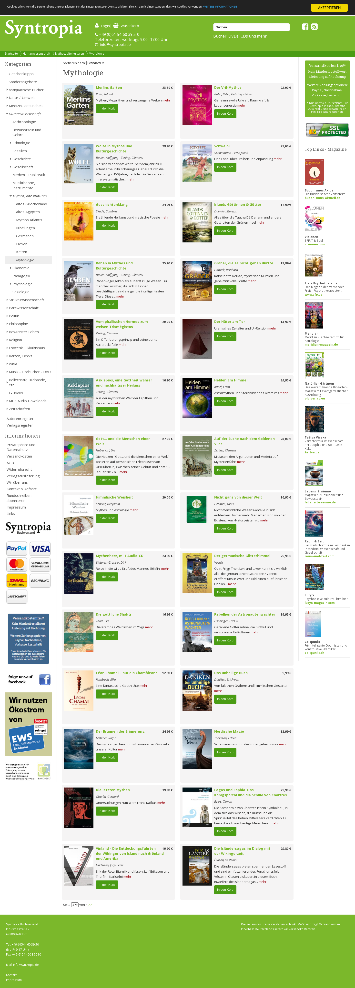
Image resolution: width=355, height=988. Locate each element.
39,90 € (167, 790)
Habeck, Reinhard (226, 270)
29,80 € (286, 848)
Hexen (21, 243)
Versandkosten (19, 456)
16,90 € (167, 380)
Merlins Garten (109, 87)
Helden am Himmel (230, 380)
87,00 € (167, 439)
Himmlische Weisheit (114, 497)
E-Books (16, 392)
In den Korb (107, 108)
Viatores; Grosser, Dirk (111, 562)
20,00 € (167, 321)
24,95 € (167, 204)
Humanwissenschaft (36, 53)
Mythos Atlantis (29, 219)
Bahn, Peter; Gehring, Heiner (233, 94)
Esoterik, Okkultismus (27, 347)
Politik (14, 315)
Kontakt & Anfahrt (22, 488)
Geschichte (21, 158)
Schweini (222, 146)
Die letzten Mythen (113, 790)
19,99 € (286, 263)
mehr (166, 100)
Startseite (11, 53)
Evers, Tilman (223, 801)
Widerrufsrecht (19, 469)
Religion (15, 339)
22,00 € (286, 87)
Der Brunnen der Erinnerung (120, 731)
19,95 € (286, 614)
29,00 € (286, 146)
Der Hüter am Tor (229, 321)
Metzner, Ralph (106, 738)
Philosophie (18, 323)
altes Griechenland (31, 203)
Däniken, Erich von (226, 679)
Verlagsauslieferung (23, 475)
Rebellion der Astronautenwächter (244, 614)
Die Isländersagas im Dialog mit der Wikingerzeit (242, 851)
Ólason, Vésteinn (225, 860)
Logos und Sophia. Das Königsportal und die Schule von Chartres (250, 792)
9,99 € (286, 673)
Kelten (21, 251)
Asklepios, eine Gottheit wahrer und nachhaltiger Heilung (124, 383)
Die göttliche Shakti (113, 614)
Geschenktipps (21, 73)
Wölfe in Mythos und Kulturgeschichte (114, 148)
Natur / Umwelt (22, 97)
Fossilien (19, 150)
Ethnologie (21, 142)
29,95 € (286, 556)
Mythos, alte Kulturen (69, 53)
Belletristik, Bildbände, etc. (27, 382)
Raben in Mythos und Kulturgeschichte (114, 265)
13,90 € (286, 321)
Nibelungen (25, 227)
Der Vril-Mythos (228, 87)
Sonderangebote (23, 81)
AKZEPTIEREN (329, 7)
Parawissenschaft (24, 307)
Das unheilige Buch (231, 672)
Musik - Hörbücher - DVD (30, 371)
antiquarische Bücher (26, 89)
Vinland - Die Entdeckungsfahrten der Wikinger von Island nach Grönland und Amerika (130, 853)
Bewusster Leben (24, 331)
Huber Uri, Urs (106, 450)
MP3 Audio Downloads (28, 400)
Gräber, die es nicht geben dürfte (243, 263)
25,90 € (167, 263)
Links (11, 513)
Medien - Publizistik (28, 174)
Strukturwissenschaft (26, 299)
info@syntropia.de (115, 44)
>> (90, 904)
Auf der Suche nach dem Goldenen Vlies (244, 441)
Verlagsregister (20, 425)
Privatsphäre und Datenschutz (21, 447)
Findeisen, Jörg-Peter (109, 865)
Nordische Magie (229, 731)
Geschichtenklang (112, 204)
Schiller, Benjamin (108, 504)
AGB (10, 462)
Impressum (16, 507)
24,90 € (286, 380)
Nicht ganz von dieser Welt (238, 497)
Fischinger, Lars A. (226, 621)
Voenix (218, 562)
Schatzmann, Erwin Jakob (231, 152)
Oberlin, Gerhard (107, 796)
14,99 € (286, 204)
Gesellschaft (22, 166)
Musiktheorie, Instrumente (23, 185)
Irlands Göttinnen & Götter (237, 204)
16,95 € (167, 614)
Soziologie (21, 291)
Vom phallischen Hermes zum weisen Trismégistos (122, 324)
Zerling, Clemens (107, 333)
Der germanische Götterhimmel (242, 555)
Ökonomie (21, 267)
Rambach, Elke (106, 679)
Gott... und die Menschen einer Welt (123, 441)
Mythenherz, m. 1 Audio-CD (119, 555)
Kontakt (11, 975)
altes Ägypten (28, 211)
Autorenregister (20, 418)
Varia (13, 363)
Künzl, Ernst (222, 387)
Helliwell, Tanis (224, 504)
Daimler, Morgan (225, 211)
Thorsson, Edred (225, 738)
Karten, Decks (20, 355)
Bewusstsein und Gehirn (26, 132)
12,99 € (286, 731)
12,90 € (167, 673)
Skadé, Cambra (106, 211)
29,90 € (167, 146)
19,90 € (167, 848)
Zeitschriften (19, 408)
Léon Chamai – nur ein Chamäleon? (126, 672)
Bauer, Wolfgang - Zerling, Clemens (119, 157)
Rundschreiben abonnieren (19, 498)
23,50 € (167, 87)
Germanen (25, 235)
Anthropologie (24, 121)
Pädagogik (21, 275)
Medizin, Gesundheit (26, 105)
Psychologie (22, 283)
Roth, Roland (104, 94)
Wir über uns (17, 482)
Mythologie (96, 53)
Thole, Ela (102, 621)
